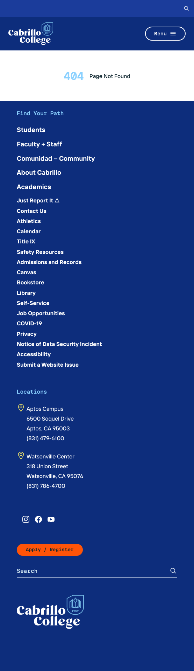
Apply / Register (50, 550)
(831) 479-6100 (45, 438)
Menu (165, 33)
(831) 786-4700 (46, 485)
